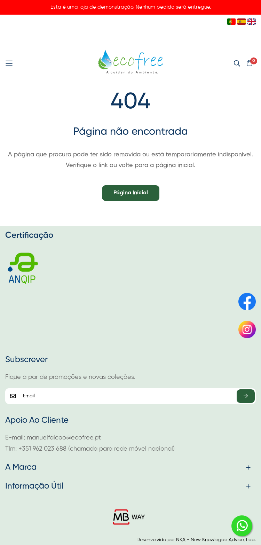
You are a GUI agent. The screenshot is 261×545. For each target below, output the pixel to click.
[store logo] (130, 63)
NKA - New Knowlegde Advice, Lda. (216, 539)
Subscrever (246, 396)
